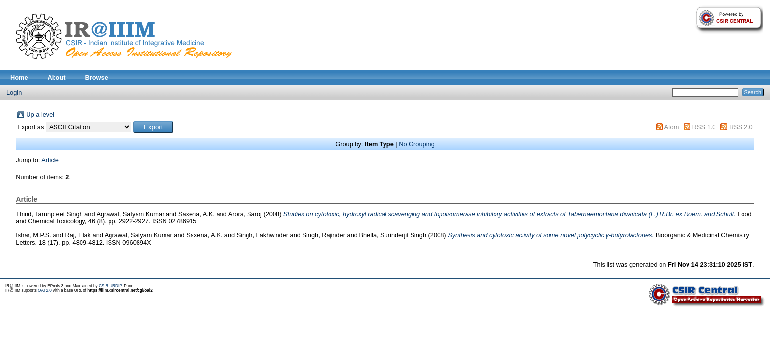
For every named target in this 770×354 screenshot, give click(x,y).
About (57, 77)
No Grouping (417, 144)
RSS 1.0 (704, 127)
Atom (671, 127)
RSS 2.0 (741, 127)
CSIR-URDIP (110, 286)
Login (14, 92)
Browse (96, 77)
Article (50, 159)
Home (19, 77)
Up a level (40, 114)
